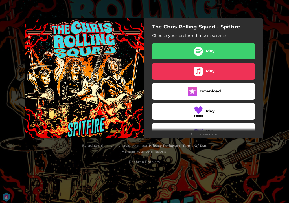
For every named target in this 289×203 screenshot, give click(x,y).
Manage (128, 151)
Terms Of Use (194, 146)
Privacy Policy (161, 146)
